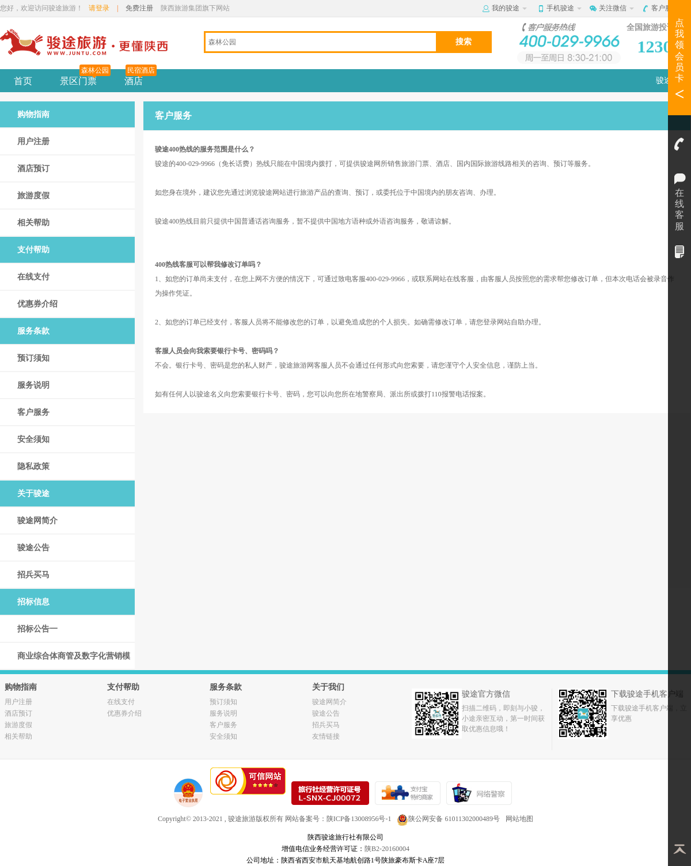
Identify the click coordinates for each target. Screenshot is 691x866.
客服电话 (679, 144)
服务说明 (33, 385)
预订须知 (33, 358)
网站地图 (519, 819)
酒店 (140, 77)
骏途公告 (33, 547)
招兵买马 (33, 574)
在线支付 (33, 277)
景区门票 (85, 77)
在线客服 (679, 175)
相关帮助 (33, 222)
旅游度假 (33, 195)
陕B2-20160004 (387, 849)
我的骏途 (509, 8)
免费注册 (139, 8)
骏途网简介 (37, 520)
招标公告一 (37, 629)
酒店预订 (33, 168)
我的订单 (679, 251)
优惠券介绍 (37, 304)
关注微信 (616, 8)
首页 (23, 81)
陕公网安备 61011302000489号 (448, 819)
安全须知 (33, 439)
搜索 (463, 41)
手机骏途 (564, 8)
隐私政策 (33, 466)
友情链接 (326, 736)
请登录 (99, 8)
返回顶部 (679, 848)
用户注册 (33, 141)
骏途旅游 (242, 819)
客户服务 (668, 8)
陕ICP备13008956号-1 (359, 819)
